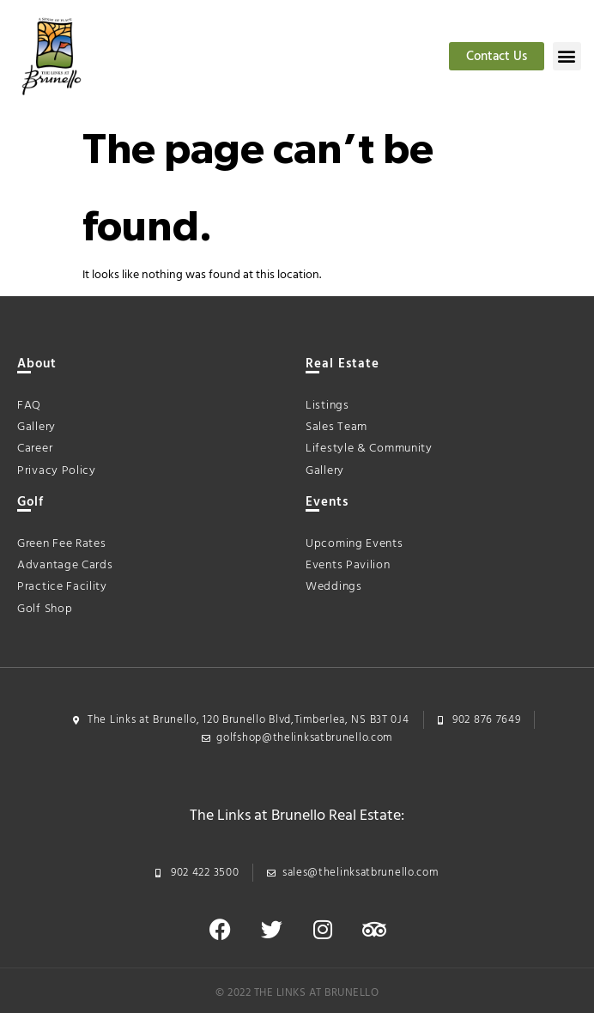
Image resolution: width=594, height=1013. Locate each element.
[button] (567, 56)
